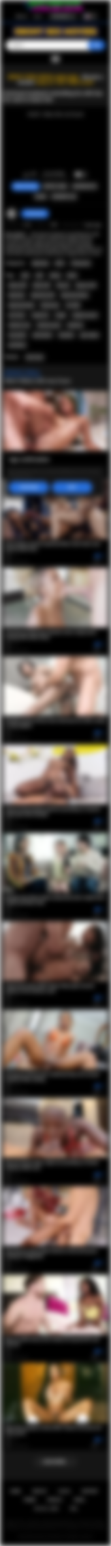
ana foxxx (17, 315)
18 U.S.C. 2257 (46, 1508)
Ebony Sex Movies (49, 1537)
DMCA (79, 1500)
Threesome (81, 263)
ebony (55, 275)
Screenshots (85, 186)
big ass (63, 285)
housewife (17, 335)
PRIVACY (55, 1500)
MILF (60, 263)
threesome (50, 305)
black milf (41, 285)
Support (90, 1491)
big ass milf (85, 285)
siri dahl (72, 305)
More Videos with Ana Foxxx (38, 381)
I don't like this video (34, 175)
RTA (73, 1508)
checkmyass (35, 213)
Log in (37, 16)
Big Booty (40, 263)
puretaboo (17, 345)
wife (25, 275)
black (71, 275)
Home (15, 1491)
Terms (29, 1500)
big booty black (21, 305)
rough (60, 315)
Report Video (55, 186)
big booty (16, 295)
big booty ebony (75, 295)
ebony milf (17, 285)
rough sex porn (85, 315)
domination (42, 335)
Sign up (21, 16)
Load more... (55, 1461)
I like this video (26, 175)
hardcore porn (48, 325)
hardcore (75, 325)
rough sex (40, 315)
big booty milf (43, 295)
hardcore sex (19, 325)
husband (66, 335)
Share (40, 197)
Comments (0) (64, 197)
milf (39, 275)
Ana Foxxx (34, 357)
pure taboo (89, 335)
